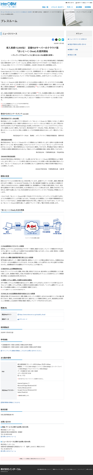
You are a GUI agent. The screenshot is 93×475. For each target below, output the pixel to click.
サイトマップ (81, 469)
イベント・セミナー (57, 7)
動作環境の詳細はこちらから (11, 402)
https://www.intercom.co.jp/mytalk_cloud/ (32, 314)
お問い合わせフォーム (9, 436)
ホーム (2, 12)
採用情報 (88, 7)
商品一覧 (45, 7)
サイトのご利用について (70, 469)
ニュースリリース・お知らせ (20, 12)
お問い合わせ (70, 2)
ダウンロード (23, 319)
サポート (70, 7)
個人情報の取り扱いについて (44, 469)
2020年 (30, 12)
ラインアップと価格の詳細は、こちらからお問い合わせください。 (22, 351)
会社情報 (79, 7)
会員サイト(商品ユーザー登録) (84, 2)
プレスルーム (8, 12)
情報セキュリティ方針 (58, 469)
